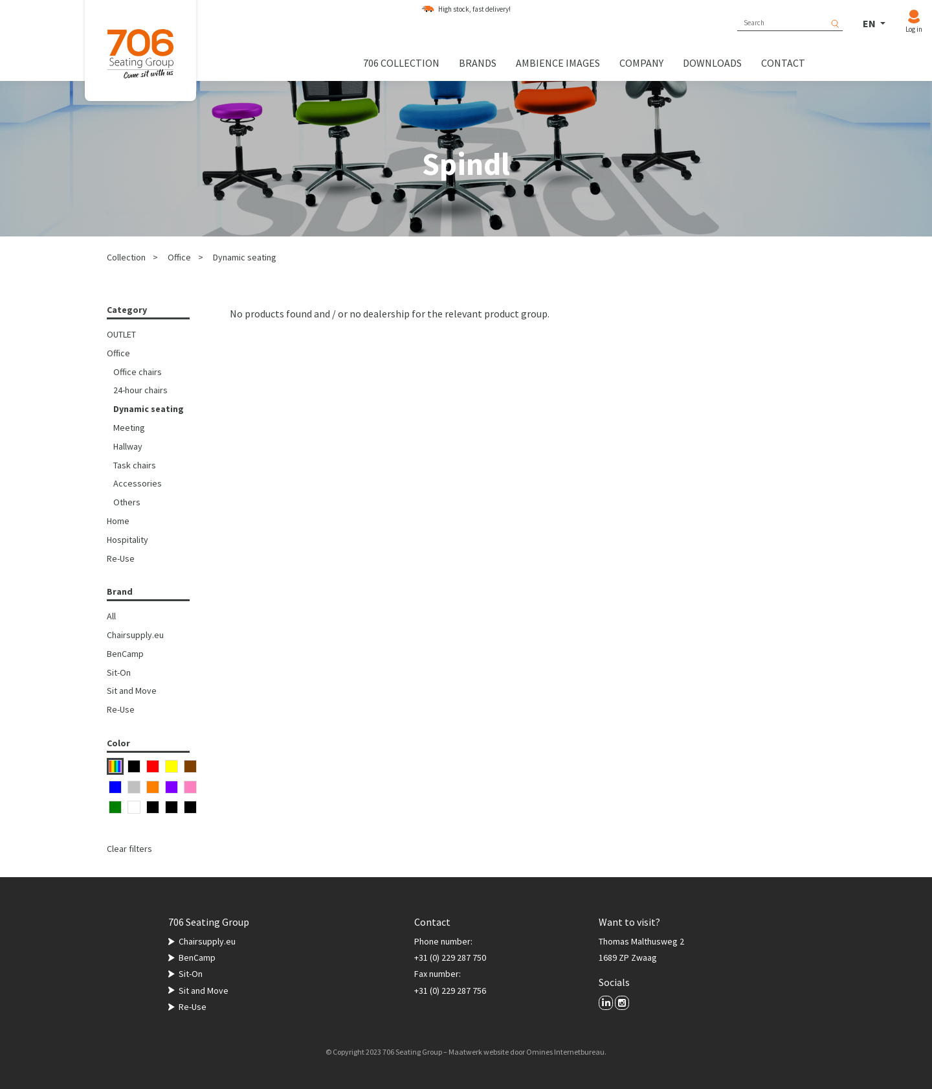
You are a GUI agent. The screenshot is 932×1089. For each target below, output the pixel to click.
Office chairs (137, 372)
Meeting (129, 427)
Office (179, 257)
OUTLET (121, 334)
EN (870, 23)
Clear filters (129, 848)
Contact (783, 62)
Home (118, 521)
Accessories (137, 483)
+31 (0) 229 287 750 (450, 957)
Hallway (127, 446)
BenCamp (125, 653)
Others (126, 502)
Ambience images (558, 62)
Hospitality (127, 539)
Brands (477, 62)
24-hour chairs (140, 390)
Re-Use (121, 558)
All (111, 616)
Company (641, 62)
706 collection (401, 62)
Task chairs (134, 465)
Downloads (712, 62)
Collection (126, 257)
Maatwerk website (479, 1052)
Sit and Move (132, 690)
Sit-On (119, 672)
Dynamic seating (244, 257)
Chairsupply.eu (135, 635)
